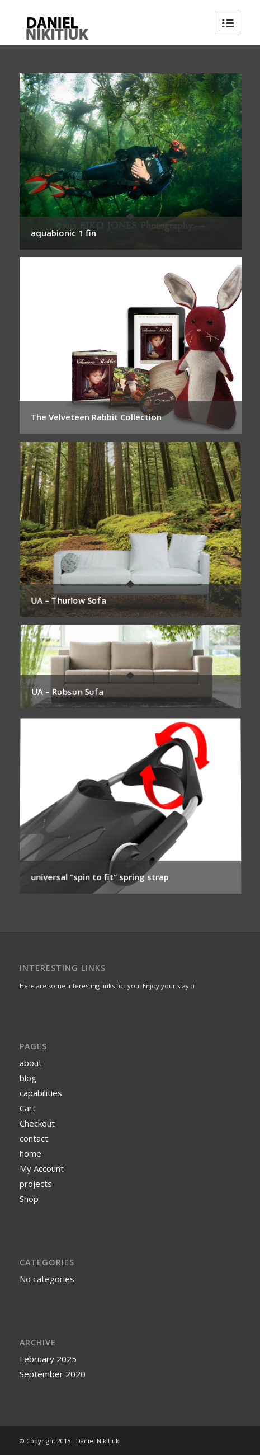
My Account (42, 1168)
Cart (28, 1108)
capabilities (41, 1093)
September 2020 (53, 1373)
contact (34, 1138)
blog (28, 1077)
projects (36, 1183)
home (30, 1153)
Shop (29, 1198)
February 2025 (48, 1358)
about (31, 1062)
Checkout (37, 1123)
